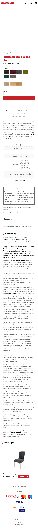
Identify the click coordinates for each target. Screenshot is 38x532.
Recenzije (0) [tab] (22, 114)
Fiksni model (23, 180)
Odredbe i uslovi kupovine (19, 486)
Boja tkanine (6, 68)
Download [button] (19, 522)
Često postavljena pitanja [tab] (18, 116)
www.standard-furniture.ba (10, 239)
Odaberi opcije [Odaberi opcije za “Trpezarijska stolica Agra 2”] (23, 476)
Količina (5, 91)
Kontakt (19, 527)
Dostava (19, 489)
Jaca (9, 136)
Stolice (10, 53)
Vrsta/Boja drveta (8, 80)
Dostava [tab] (13, 114)
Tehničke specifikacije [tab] (24, 111)
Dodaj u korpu (19, 98)
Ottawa (32, 134)
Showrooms (19, 524)
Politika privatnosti (19, 491)
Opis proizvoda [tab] (10, 111)
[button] (25, 3)
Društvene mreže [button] (19, 519)
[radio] (6, 72)
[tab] (18, 482)
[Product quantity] (18, 93)
